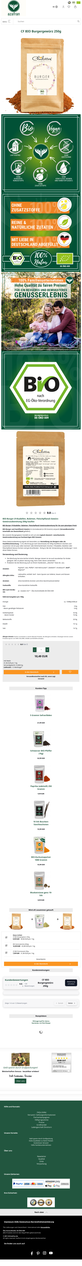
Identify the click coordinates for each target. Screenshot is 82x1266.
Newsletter (41, 1156)
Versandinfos (45, 1227)
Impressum (9, 1222)
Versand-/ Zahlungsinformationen (42, 1115)
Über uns (20, 1081)
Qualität (41, 1159)
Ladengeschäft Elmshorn (41, 1127)
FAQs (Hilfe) (41, 1112)
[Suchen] (49, 21)
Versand (41, 679)
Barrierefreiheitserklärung (42, 1222)
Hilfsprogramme (41, 1120)
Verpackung (42, 1164)
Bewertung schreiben (71, 983)
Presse (41, 1122)
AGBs (16, 1222)
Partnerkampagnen (42, 1117)
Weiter (71, 1003)
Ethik (42, 1161)
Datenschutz (24, 1222)
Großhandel (42, 1125)
